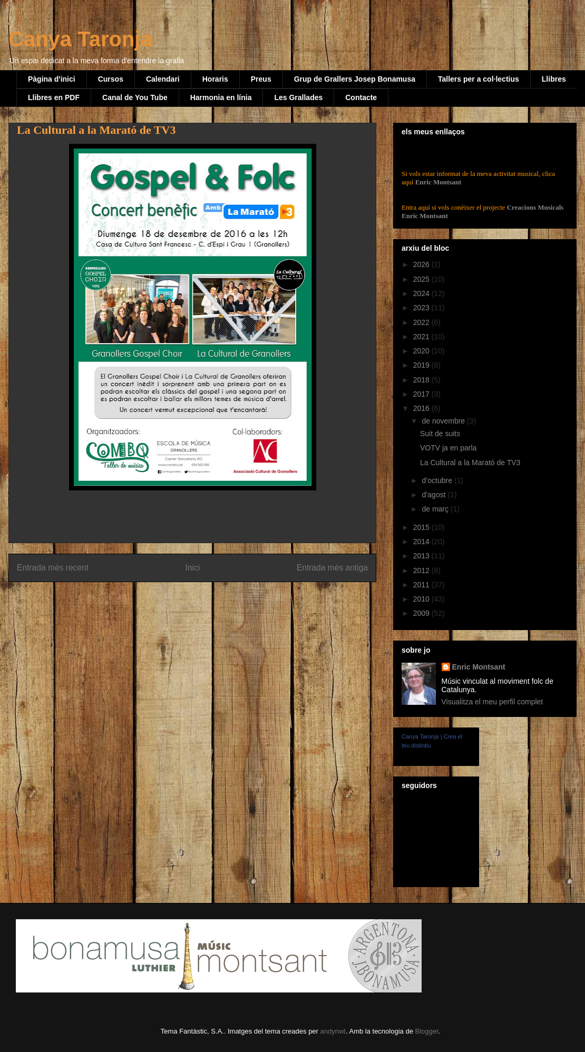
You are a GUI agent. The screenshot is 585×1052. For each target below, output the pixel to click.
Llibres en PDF (54, 97)
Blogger (426, 1031)
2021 (422, 336)
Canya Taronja (80, 39)
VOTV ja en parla (448, 448)
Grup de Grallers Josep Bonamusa (354, 79)
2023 (422, 307)
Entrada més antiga (332, 567)
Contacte (361, 97)
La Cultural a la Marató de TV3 (470, 462)
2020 (422, 351)
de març (436, 509)
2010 (422, 599)
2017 (422, 394)
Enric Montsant (437, 182)
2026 (422, 264)
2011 (422, 585)
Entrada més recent (53, 567)
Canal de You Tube (135, 97)
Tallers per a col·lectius (478, 79)
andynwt (333, 1031)
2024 (422, 293)
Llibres (554, 79)
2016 (422, 408)
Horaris (215, 79)
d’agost (434, 494)
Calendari (163, 79)
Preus (261, 79)
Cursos (110, 79)
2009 (422, 613)
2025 (422, 279)
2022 (422, 322)
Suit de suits (440, 433)
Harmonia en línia (221, 97)
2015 (422, 527)
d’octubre (438, 480)
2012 (422, 570)
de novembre (444, 421)
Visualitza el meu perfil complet (492, 701)
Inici (193, 567)
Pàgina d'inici (51, 79)
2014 (422, 541)
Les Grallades (298, 97)
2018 (422, 380)
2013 (422, 556)
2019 (422, 365)
